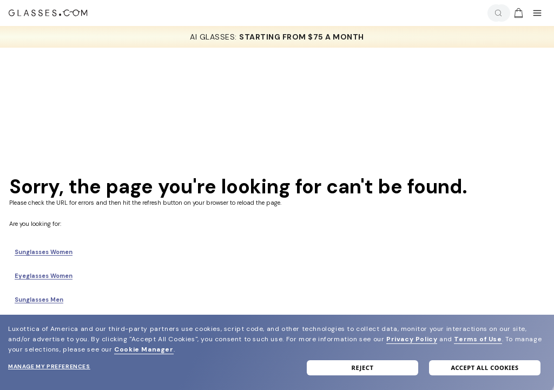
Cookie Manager (143, 349)
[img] (518, 13)
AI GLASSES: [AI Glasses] (277, 36)
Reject (363, 367)
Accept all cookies (484, 367)
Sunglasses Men (39, 299)
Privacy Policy (411, 339)
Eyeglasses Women (43, 276)
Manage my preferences (49, 366)
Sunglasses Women (43, 252)
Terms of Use (478, 339)
